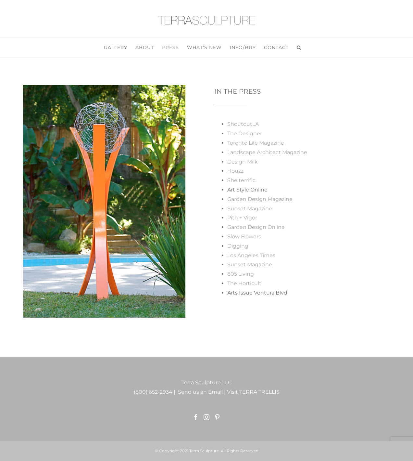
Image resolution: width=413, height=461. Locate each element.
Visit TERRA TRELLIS (253, 392)
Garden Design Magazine (260, 199)
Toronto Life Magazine (255, 143)
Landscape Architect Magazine (267, 152)
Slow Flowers (244, 236)
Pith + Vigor (242, 218)
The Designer (244, 133)
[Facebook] (196, 417)
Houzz (235, 171)
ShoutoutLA (243, 124)
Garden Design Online (256, 227)
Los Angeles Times (251, 255)
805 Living (240, 274)
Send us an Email (200, 392)
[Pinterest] (217, 417)
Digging (237, 246)
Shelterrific (241, 180)
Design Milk (242, 162)
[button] (299, 47)
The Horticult (244, 283)
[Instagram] (206, 417)
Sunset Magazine (249, 208)
